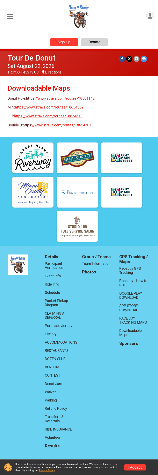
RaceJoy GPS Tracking (130, 270)
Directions (53, 72)
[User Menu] (150, 15)
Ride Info (52, 284)
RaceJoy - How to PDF (133, 283)
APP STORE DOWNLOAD (128, 308)
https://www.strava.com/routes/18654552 (49, 107)
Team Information (96, 263)
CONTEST (52, 375)
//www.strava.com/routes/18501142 (65, 98)
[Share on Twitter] (129, 59)
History (50, 334)
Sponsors (128, 343)
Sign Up (64, 42)
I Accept (135, 467)
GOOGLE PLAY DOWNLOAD (130, 295)
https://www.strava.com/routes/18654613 (48, 116)
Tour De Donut (32, 58)
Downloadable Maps (130, 333)
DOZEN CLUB (55, 359)
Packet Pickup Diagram (56, 303)
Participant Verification (54, 265)
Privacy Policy (47, 470)
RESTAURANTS (57, 351)
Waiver (50, 392)
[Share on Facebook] (122, 59)
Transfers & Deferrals (54, 419)
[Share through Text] (144, 59)
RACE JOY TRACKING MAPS (133, 320)
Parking (51, 400)
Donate (94, 42)
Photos (89, 272)
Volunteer (52, 437)
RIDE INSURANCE (58, 429)
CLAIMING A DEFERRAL (54, 315)
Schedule (52, 293)
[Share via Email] (136, 59)
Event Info (53, 276)
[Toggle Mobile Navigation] (10, 16)
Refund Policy (56, 408)
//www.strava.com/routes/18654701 (61, 125)
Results (52, 446)
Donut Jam (53, 384)
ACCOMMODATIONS (60, 342)
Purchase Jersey (58, 326)
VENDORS (52, 367)
